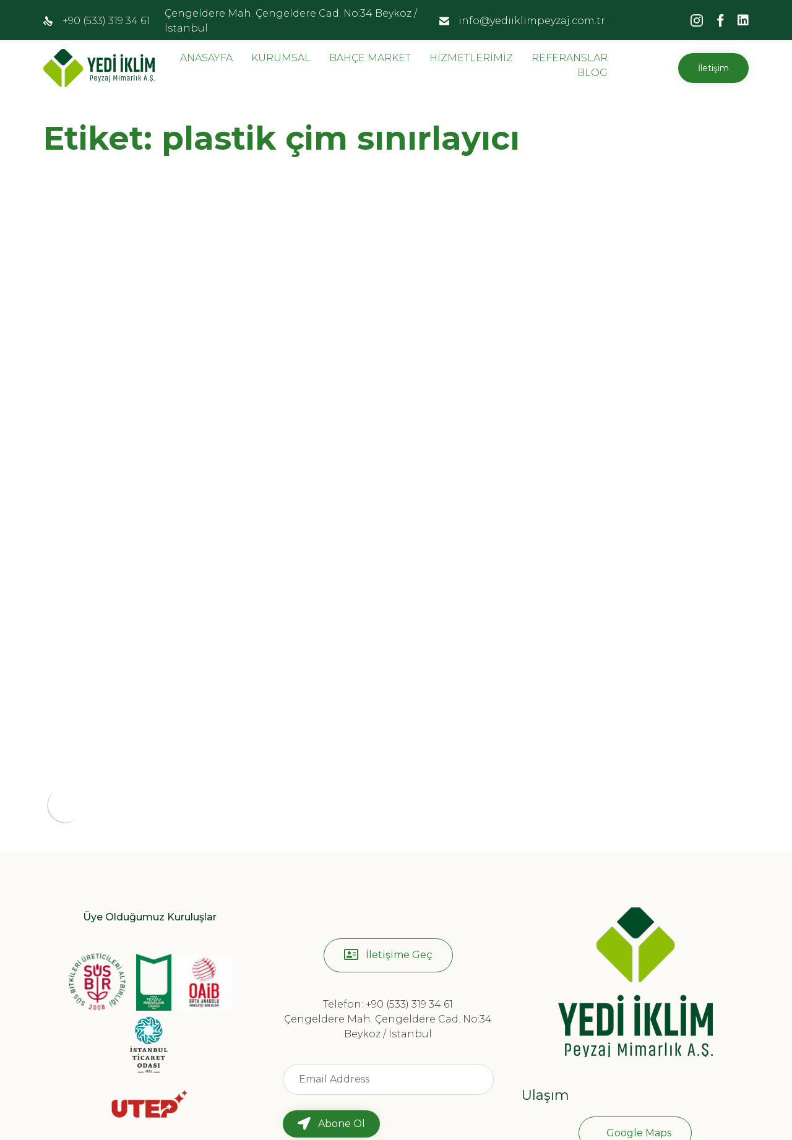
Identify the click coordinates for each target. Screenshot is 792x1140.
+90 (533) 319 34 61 (106, 21)
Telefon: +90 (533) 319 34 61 (388, 882)
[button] (713, 68)
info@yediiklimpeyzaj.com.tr (531, 21)
